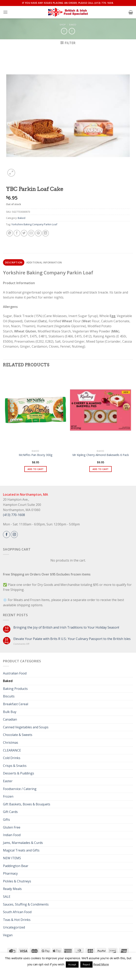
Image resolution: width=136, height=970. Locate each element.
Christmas (10, 742)
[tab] (13, 262)
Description (14, 262)
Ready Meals (12, 889)
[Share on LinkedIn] (45, 233)
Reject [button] (86, 964)
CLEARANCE (12, 750)
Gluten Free (11, 827)
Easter (8, 781)
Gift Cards (10, 812)
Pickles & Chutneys (17, 881)
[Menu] (5, 12)
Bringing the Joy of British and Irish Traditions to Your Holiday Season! (66, 627)
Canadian (10, 719)
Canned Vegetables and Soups (25, 727)
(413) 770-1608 (14, 515)
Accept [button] (72, 964)
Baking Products (15, 688)
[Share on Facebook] (17, 233)
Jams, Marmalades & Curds (23, 842)
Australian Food (15, 673)
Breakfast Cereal (15, 704)
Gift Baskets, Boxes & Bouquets (26, 804)
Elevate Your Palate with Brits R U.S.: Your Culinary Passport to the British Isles (72, 639)
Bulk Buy (9, 712)
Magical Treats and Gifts (21, 850)
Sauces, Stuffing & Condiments (26, 904)
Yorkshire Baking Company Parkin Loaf (34, 224)
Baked (72, 24)
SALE (6, 896)
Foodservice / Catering (19, 789)
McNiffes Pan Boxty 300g (35, 455)
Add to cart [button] (36, 469)
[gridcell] (68, 319)
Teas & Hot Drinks (17, 920)
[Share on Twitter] (24, 233)
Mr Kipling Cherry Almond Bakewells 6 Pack (100, 455)
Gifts (6, 819)
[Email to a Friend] (31, 233)
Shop (63, 24)
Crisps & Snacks (15, 765)
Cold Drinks (11, 758)
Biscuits (9, 696)
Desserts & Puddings (18, 773)
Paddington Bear (15, 866)
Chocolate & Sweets (17, 735)
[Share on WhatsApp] (9, 233)
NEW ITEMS (12, 858)
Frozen (8, 796)
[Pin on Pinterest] (38, 233)
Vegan (8, 935)
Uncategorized (14, 927)
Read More (101, 964)
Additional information (44, 262)
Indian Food (12, 835)
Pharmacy (10, 873)
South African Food (17, 912)
